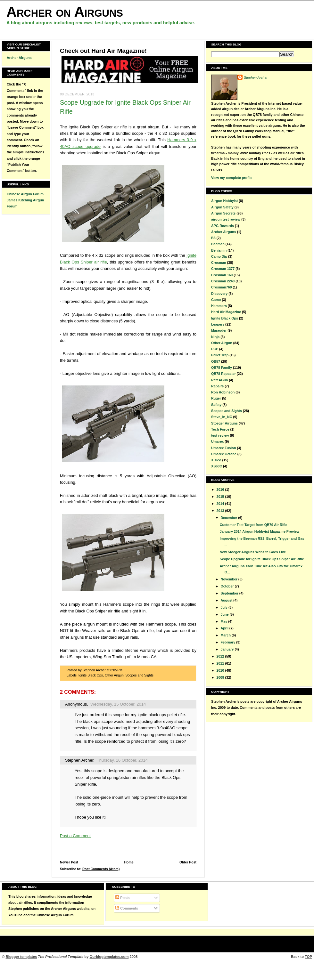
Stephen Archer (79, 760)
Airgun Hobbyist (224, 201)
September (229, 593)
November (229, 579)
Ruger (216, 398)
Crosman (218, 262)
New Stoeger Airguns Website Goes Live (253, 552)
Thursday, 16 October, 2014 (122, 760)
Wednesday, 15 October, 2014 (118, 704)
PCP (214, 349)
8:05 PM (116, 670)
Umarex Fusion (223, 448)
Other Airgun (114, 675)
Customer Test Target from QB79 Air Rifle (253, 525)
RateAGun (219, 380)
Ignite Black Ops (90, 675)
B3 (213, 238)
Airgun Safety (222, 207)
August (226, 600)
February (228, 642)
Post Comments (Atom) (101, 869)
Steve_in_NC (221, 417)
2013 (221, 511)
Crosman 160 (222, 275)
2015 (221, 496)
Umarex (217, 441)
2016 (221, 489)
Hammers (219, 306)
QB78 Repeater (223, 374)
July (224, 607)
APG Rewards (222, 226)
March (226, 635)
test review (220, 435)
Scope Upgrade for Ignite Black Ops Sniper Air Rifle (262, 559)
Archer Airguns (19, 58)
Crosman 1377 (223, 269)
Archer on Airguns (64, 12)
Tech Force (220, 429)
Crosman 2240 (223, 281)
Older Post (187, 862)
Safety (216, 405)
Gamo (216, 300)
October (227, 586)
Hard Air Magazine (226, 312)
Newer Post (69, 862)
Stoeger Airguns (224, 423)
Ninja (215, 337)
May (224, 621)
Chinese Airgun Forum (25, 194)
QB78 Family (221, 367)
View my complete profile (231, 178)
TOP (308, 957)
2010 (221, 670)
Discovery (219, 293)
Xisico (216, 460)
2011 (221, 663)
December (229, 518)
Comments (126, 908)
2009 (221, 677)
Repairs (217, 386)
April (224, 628)
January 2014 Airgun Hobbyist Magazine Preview (260, 531)
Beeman (218, 244)
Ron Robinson (223, 392)
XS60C (216, 466)
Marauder (219, 330)
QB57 (215, 361)
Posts (122, 898)
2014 (221, 504)
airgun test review (225, 219)
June (224, 614)
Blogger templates (21, 957)
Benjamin (219, 250)
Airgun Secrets (223, 213)
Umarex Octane (223, 454)
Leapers (217, 324)
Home (128, 862)
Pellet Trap (219, 355)
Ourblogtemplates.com (109, 957)
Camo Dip (219, 256)
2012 (221, 656)
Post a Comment (75, 835)
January (227, 649)
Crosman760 (221, 287)
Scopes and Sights (139, 675)
